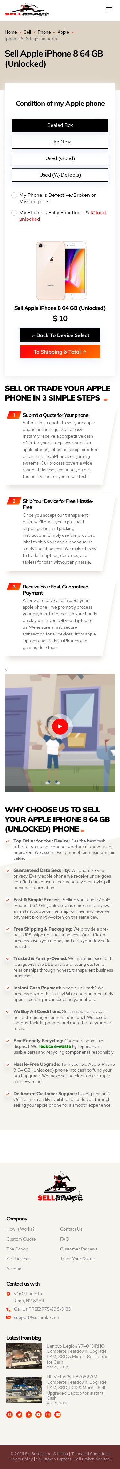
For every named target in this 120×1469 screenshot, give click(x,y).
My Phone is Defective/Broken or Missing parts (60, 198)
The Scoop (17, 1249)
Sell (27, 32)
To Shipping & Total (60, 351)
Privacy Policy (21, 1459)
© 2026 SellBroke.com (30, 1453)
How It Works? (20, 1229)
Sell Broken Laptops (53, 1459)
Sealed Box (60, 125)
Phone (44, 32)
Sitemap (60, 1453)
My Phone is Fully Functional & (60, 216)
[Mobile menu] (109, 10)
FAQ (64, 1239)
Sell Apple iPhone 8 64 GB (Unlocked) (60, 308)
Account (14, 1269)
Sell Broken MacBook (93, 1459)
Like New (60, 141)
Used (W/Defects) (60, 175)
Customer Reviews (78, 1249)
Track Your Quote (77, 1259)
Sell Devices (18, 1259)
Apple (63, 32)
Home (11, 32)
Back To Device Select (60, 335)
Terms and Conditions (90, 1453)
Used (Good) (60, 158)
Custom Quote (21, 1239)
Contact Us (71, 1229)
